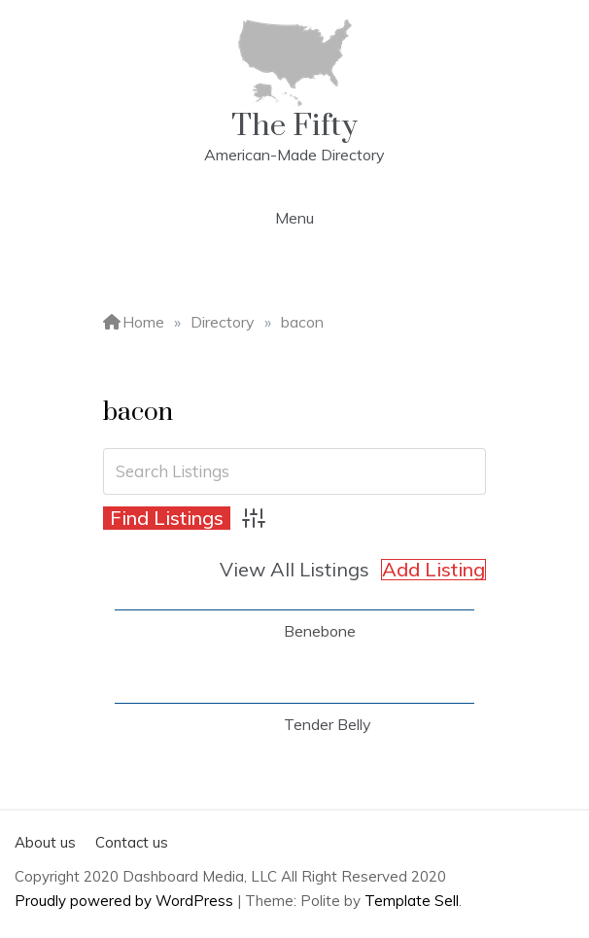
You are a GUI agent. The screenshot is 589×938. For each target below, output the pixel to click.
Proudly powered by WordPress (126, 900)
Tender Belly (327, 724)
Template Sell (411, 900)
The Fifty (294, 126)
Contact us (131, 842)
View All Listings (294, 569)
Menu (294, 217)
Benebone (320, 631)
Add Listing (433, 569)
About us (45, 842)
